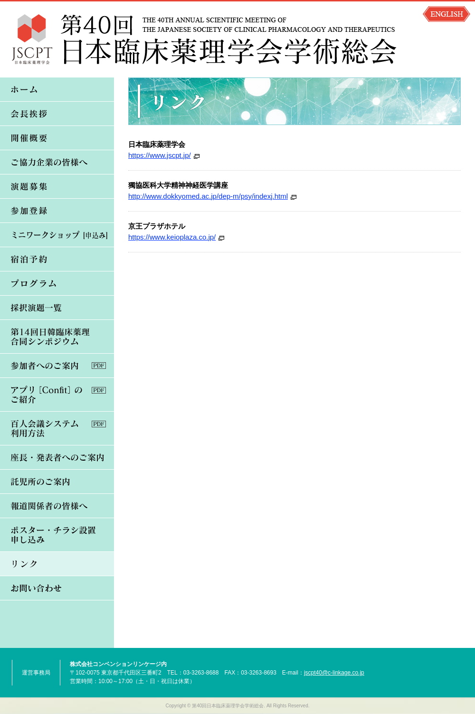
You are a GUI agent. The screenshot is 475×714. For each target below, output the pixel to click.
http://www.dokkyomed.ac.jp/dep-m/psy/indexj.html (208, 196)
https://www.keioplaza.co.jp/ (172, 237)
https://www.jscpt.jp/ (159, 155)
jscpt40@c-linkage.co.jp (334, 672)
